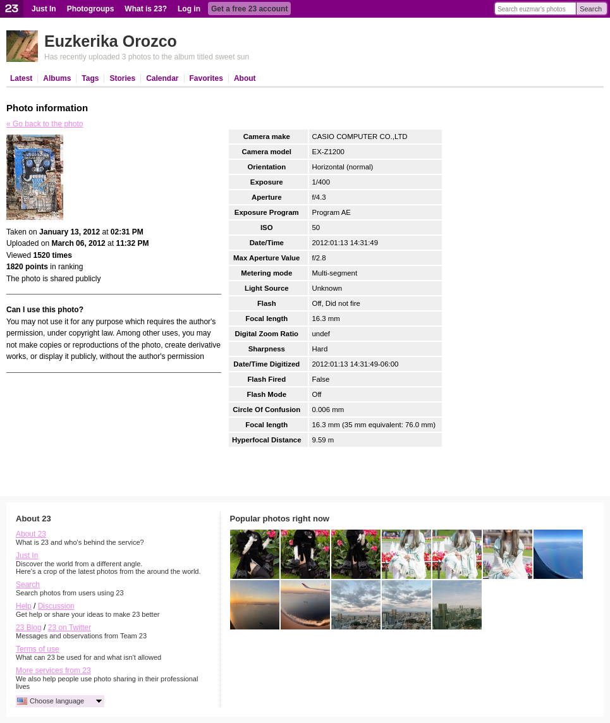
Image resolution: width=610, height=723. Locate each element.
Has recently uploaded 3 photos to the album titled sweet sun (146, 56)
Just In (44, 8)
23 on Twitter (69, 627)
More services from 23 (53, 670)
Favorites (206, 78)
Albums (57, 78)
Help (24, 606)
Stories (122, 78)
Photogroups (90, 8)
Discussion (56, 606)
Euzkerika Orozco (110, 41)
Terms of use (37, 649)
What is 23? (146, 8)
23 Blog (29, 627)
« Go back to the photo (44, 123)
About (245, 78)
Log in (189, 8)
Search (591, 9)
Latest (21, 78)
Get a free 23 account (249, 8)
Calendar (162, 78)
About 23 (31, 534)
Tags (90, 78)
